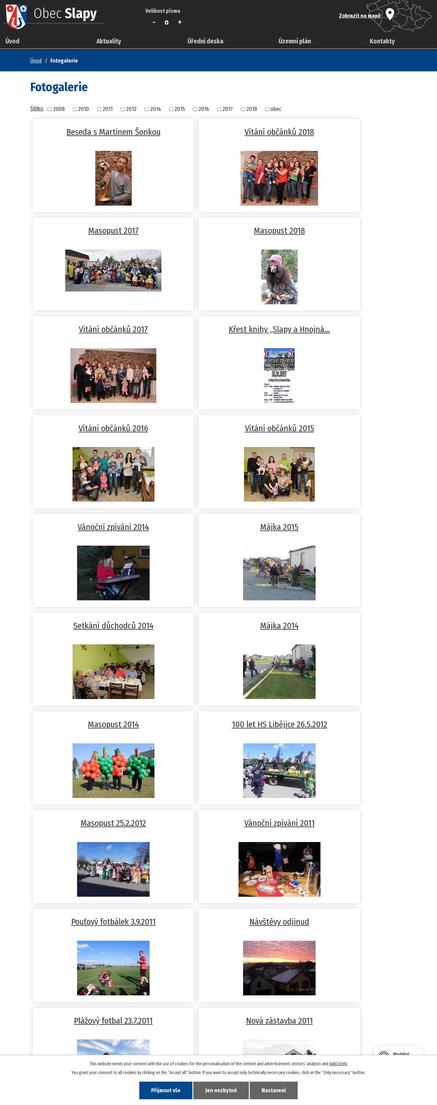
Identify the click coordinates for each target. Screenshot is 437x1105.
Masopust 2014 (93, 527)
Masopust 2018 (93, 231)
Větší (179, 22)
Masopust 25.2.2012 (344, 527)
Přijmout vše (163, 1090)
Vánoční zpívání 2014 (344, 329)
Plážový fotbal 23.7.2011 (93, 724)
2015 (179, 109)
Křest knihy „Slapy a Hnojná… (344, 231)
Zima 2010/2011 (218, 823)
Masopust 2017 (344, 132)
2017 (227, 109)
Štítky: (37, 108)
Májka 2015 (93, 428)
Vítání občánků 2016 (93, 329)
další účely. (338, 1063)
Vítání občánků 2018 (218, 132)
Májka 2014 (344, 428)
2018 (251, 109)
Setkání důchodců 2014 (218, 428)
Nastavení (276, 1090)
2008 (59, 109)
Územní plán (295, 41)
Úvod (12, 41)
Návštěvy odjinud (344, 626)
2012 (131, 109)
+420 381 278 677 (169, 1033)
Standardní (166, 22)
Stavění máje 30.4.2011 (344, 724)
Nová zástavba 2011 (218, 724)
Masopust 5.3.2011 (93, 823)
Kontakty (382, 41)
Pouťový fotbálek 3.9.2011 (218, 626)
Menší (154, 22)
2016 (203, 109)
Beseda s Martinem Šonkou (93, 132)
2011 (108, 109)
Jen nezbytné (221, 1090)
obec (275, 109)
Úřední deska (205, 41)
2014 (155, 109)
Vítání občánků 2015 (218, 329)
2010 (83, 109)
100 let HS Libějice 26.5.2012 (218, 527)
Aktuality (109, 41)
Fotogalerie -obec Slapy (344, 823)
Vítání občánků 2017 (218, 231)
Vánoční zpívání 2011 (93, 626)
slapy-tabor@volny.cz (174, 1040)
